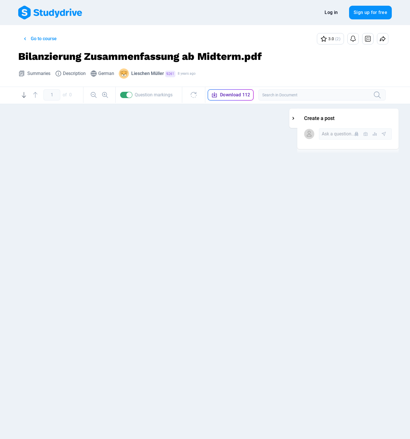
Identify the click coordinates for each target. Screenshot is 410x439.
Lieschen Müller (153, 74)
